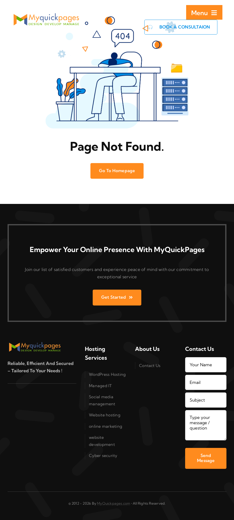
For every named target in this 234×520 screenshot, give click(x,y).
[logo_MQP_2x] (47, 15)
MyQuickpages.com (113, 503)
